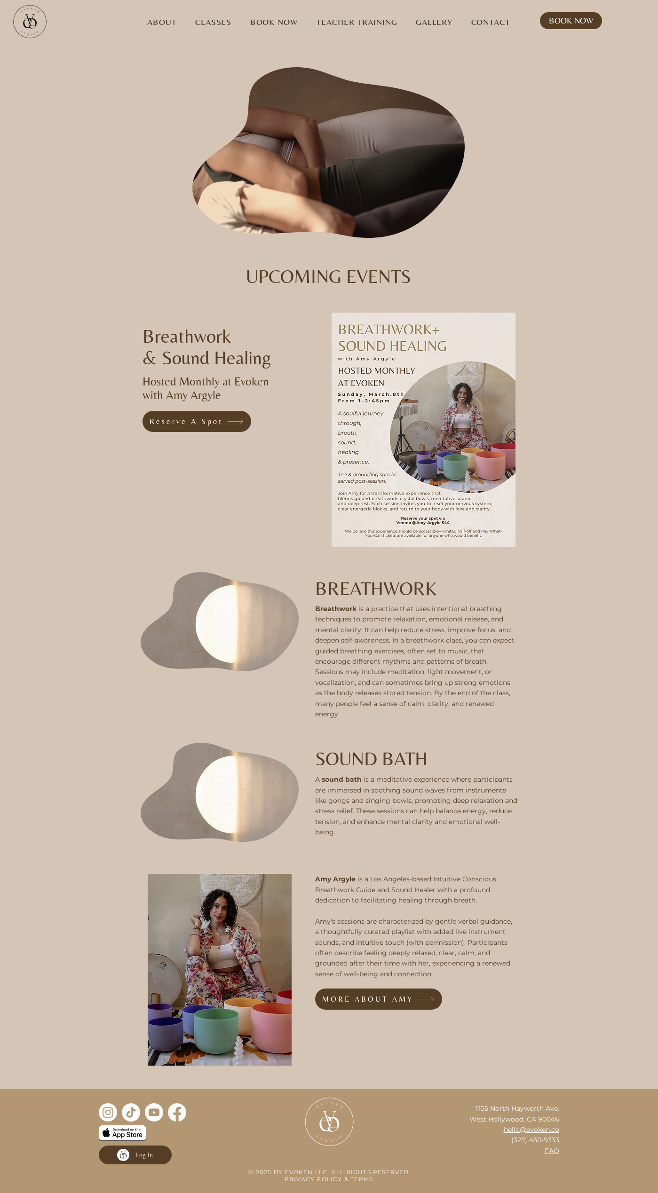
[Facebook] (177, 1112)
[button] (162, 21)
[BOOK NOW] (571, 20)
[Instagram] (108, 1112)
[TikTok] (131, 1112)
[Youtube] (154, 1112)
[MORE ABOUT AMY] (378, 999)
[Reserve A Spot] (197, 421)
